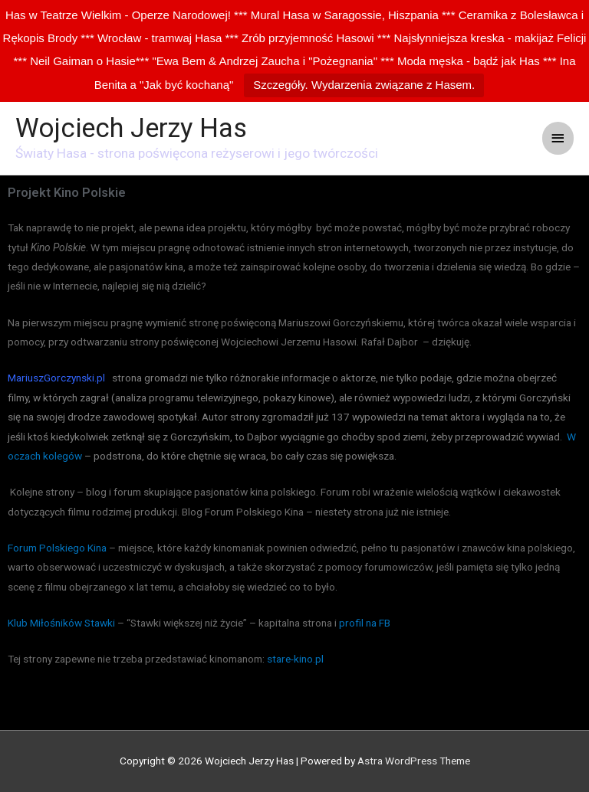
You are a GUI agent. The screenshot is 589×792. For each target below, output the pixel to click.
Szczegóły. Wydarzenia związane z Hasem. (364, 84)
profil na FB (364, 623)
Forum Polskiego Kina (57, 548)
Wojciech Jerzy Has (131, 128)
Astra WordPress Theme (413, 760)
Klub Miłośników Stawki (61, 623)
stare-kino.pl (296, 659)
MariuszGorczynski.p (55, 377)
